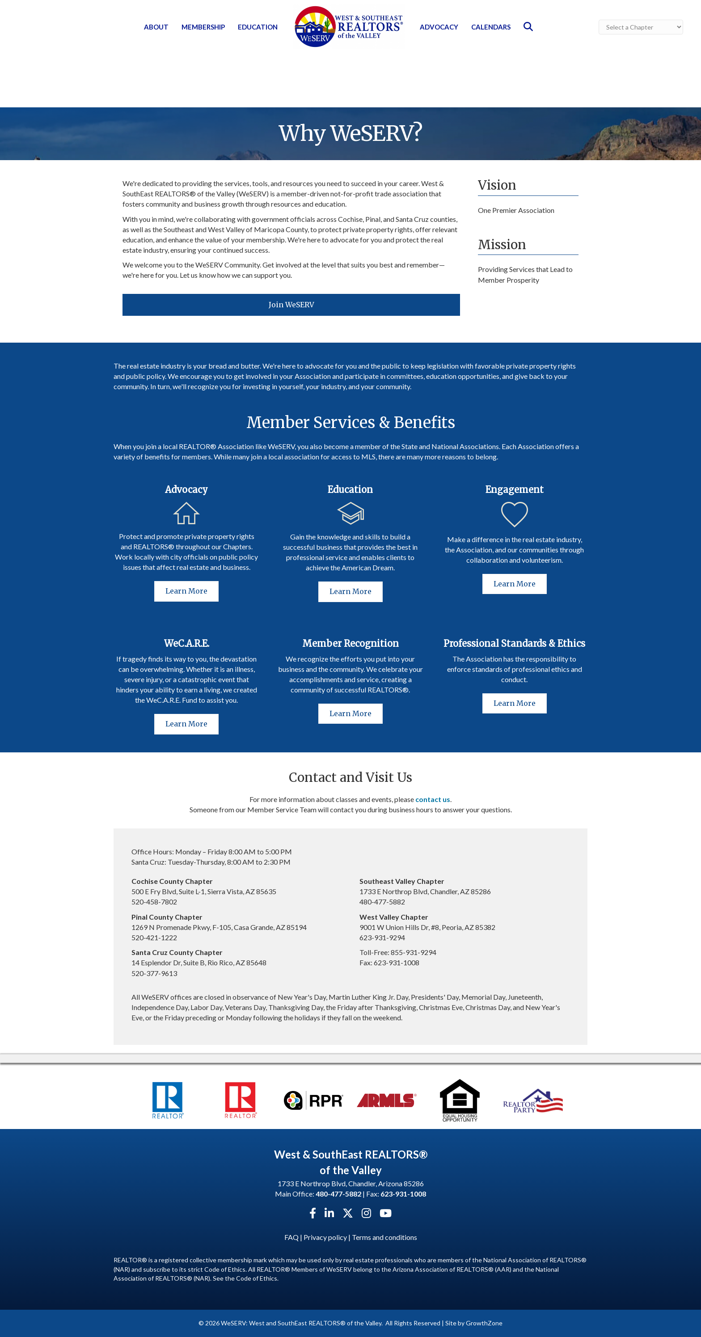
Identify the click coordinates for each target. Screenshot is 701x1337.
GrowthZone (484, 1323)
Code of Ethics (256, 1278)
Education (258, 27)
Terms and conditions (384, 1237)
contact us (432, 799)
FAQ (291, 1237)
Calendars (491, 27)
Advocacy (439, 27)
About (156, 27)
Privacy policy (325, 1237)
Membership (203, 27)
